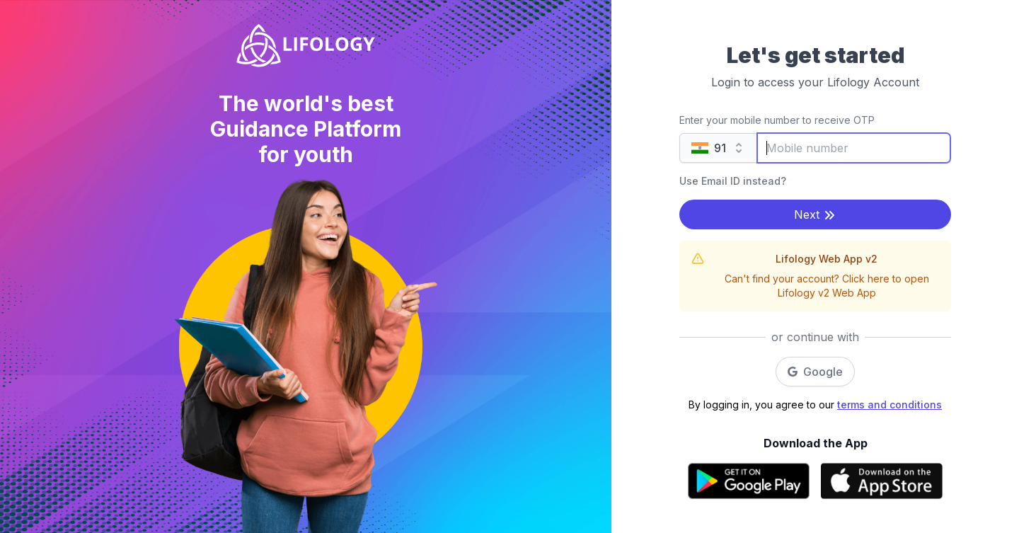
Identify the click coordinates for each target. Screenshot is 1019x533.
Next (815, 214)
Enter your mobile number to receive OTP (777, 120)
